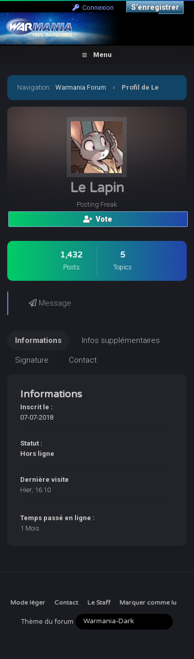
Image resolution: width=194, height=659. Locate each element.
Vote (97, 219)
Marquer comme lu (148, 602)
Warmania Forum (80, 87)
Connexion (93, 7)
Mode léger (27, 602)
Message (50, 303)
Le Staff (98, 602)
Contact (66, 602)
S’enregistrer (155, 7)
